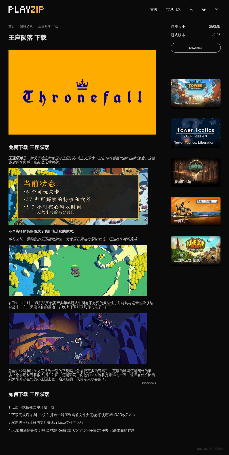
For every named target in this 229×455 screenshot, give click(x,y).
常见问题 (173, 9)
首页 (153, 9)
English (202, 448)
